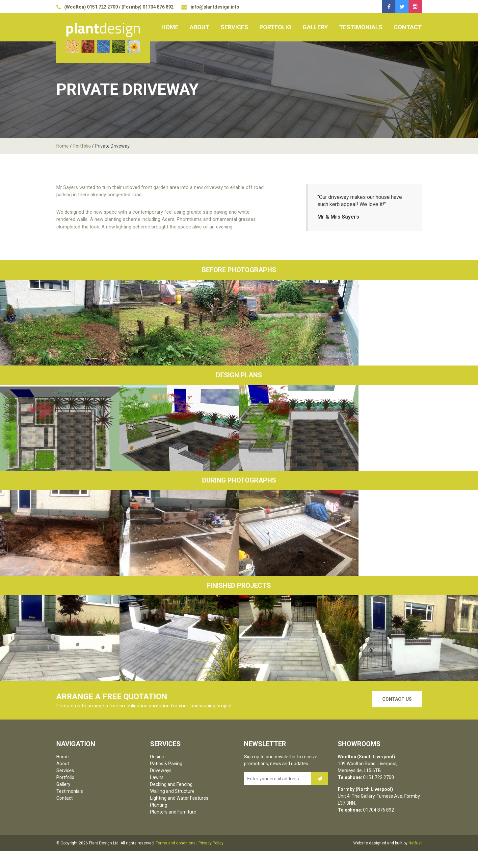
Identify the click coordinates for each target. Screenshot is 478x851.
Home (169, 27)
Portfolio (275, 27)
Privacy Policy (211, 843)
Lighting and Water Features (179, 798)
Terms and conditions (176, 843)
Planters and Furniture (173, 812)
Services (234, 27)
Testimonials (361, 27)
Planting (158, 805)
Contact (408, 27)
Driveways (161, 770)
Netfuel (415, 843)
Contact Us (397, 699)
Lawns (157, 777)
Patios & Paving (166, 763)
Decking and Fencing (171, 784)
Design (157, 756)
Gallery (315, 27)
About (199, 27)
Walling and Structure (172, 791)
